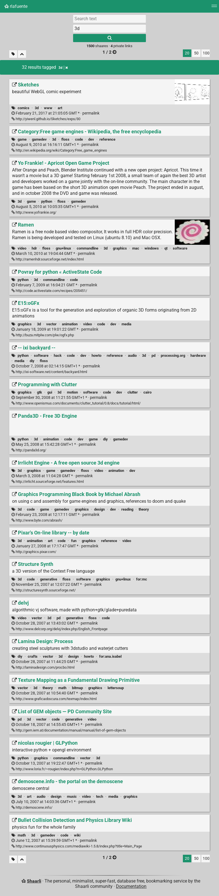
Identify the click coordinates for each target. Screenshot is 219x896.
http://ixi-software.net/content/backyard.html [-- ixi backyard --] (49, 372)
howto (96, 355)
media (126, 324)
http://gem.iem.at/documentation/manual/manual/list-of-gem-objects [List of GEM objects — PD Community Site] (68, 730)
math (62, 688)
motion (72, 392)
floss (65, 139)
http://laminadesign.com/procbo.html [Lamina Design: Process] (42, 667)
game (22, 139)
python (46, 201)
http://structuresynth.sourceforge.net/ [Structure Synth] (43, 590)
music (72, 796)
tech (99, 796)
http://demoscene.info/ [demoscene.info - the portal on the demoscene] (31, 807)
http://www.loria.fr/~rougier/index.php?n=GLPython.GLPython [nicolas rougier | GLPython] (62, 769)
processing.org (173, 355)
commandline (87, 248)
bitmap (77, 688)
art (60, 108)
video (22, 248)
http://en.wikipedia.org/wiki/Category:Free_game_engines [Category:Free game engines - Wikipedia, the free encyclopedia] (59, 150)
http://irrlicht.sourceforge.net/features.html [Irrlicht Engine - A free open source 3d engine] (47, 481)
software (180, 248)
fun (73, 541)
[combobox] (109, 28)
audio (132, 355)
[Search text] (109, 18)
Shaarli (34, 881)
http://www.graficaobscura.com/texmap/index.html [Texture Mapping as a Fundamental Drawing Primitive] (54, 699)
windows (152, 248)
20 (187, 53)
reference (107, 139)
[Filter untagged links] (13, 54)
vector (51, 324)
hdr (34, 248)
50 (196, 53)
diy (32, 361)
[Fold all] (22, 54)
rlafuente (15, 6)
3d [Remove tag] (63, 68)
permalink (55, 113)
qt (165, 248)
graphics (120, 248)
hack (58, 355)
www (48, 108)
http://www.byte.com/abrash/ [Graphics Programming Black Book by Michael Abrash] (36, 520)
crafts (33, 656)
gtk (39, 392)
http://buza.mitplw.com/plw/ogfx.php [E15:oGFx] (42, 335)
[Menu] (214, 7)
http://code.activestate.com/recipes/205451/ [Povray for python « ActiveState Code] (49, 291)
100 (206, 53)
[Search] (109, 38)
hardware (198, 355)
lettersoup (116, 688)
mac (135, 248)
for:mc (141, 579)
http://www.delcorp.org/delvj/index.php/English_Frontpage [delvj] (59, 629)
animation (70, 324)
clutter (132, 392)
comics (23, 108)
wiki (77, 835)
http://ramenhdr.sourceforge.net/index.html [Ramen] (47, 259)
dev (91, 139)
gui (49, 392)
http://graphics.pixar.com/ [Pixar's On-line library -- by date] (33, 552)
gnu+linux (63, 248)
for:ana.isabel (110, 656)
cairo (147, 392)
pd (153, 355)
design (99, 509)
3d (37, 108)
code (79, 139)
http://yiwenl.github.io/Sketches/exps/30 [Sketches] (45, 119)
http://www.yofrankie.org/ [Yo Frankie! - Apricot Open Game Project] (33, 212)
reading (127, 509)
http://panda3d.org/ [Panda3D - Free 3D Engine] (28, 450)
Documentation (131, 886)
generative (48, 579)
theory (144, 509)
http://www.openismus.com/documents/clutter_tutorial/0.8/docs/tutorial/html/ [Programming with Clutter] (76, 403)
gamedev (39, 139)
